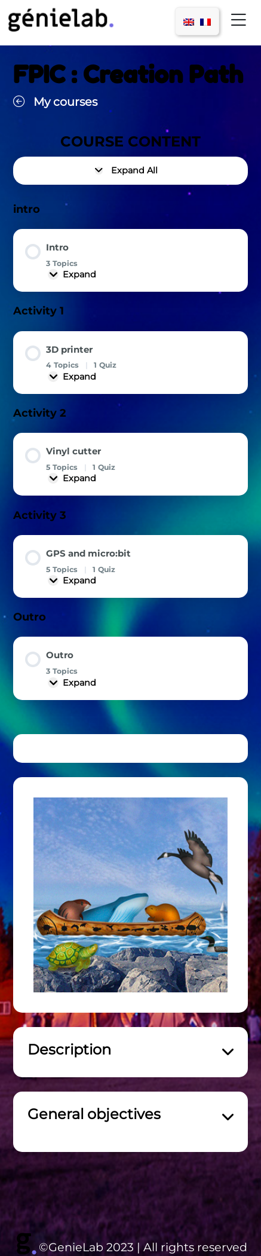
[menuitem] (188, 21)
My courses (55, 101)
